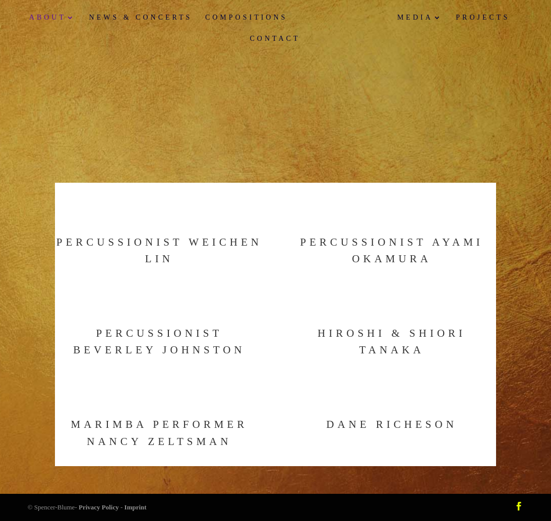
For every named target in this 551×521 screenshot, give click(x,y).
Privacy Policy (99, 507)
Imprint (136, 507)
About (47, 17)
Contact (275, 38)
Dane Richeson (391, 424)
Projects (483, 17)
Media (415, 17)
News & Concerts (141, 17)
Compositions (246, 17)
